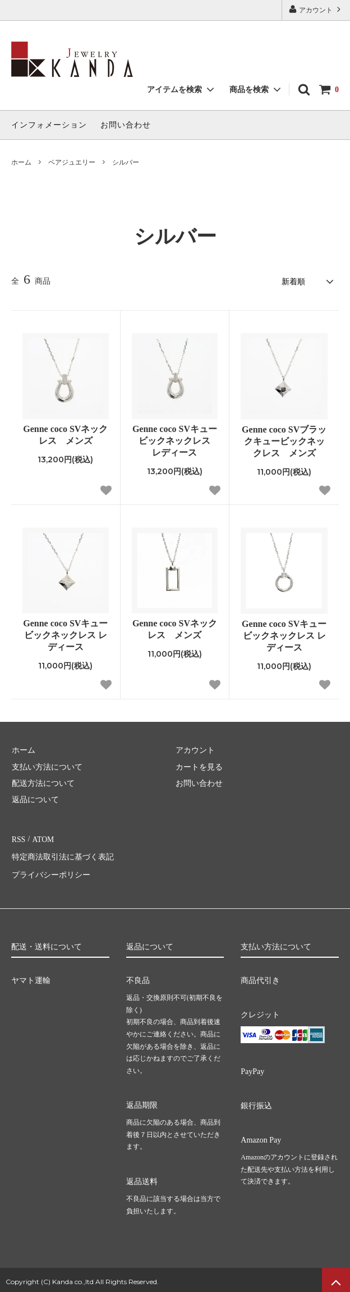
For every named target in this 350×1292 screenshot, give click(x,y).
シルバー (125, 162)
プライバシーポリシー (50, 871)
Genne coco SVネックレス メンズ (65, 434)
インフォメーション (49, 125)
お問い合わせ (125, 125)
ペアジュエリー (71, 162)
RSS (18, 838)
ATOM (42, 838)
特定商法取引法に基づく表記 (62, 854)
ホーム (21, 162)
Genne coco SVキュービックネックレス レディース (175, 440)
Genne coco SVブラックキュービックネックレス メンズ (284, 440)
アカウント (315, 9)
